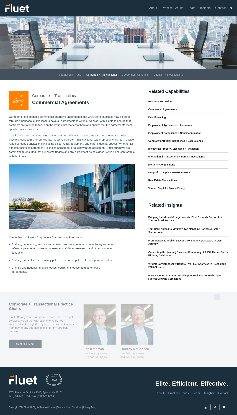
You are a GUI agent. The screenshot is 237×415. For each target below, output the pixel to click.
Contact (223, 393)
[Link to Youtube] (224, 408)
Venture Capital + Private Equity (166, 188)
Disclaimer (77, 407)
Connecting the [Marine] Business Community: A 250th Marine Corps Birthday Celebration (188, 254)
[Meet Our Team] (25, 344)
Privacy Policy (90, 407)
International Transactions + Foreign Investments (176, 156)
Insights (209, 393)
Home (52, 407)
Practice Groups (178, 393)
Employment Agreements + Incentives (170, 125)
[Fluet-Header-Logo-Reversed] (17, 8)
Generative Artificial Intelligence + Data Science (175, 140)
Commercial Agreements (162, 109)
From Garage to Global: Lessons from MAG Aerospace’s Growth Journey (185, 242)
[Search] (229, 8)
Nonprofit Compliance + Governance (169, 172)
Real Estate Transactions (162, 180)
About (160, 393)
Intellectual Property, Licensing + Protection (173, 148)
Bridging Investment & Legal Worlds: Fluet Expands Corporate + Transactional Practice (185, 219)
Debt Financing (157, 117)
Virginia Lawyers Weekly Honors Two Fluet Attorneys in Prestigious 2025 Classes (187, 266)
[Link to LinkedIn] (205, 408)
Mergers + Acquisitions (161, 164)
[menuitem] (151, 8)
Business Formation (160, 101)
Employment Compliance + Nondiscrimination (174, 133)
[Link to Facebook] (215, 408)
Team (196, 393)
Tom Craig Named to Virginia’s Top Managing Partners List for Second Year (183, 231)
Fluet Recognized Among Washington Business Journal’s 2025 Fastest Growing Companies (184, 277)
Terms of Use (63, 407)
